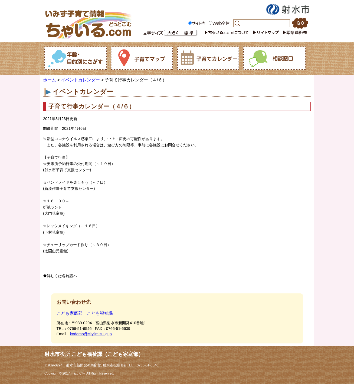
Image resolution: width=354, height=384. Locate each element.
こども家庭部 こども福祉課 (85, 313)
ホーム (49, 80)
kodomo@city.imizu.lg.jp (91, 334)
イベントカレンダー (80, 80)
